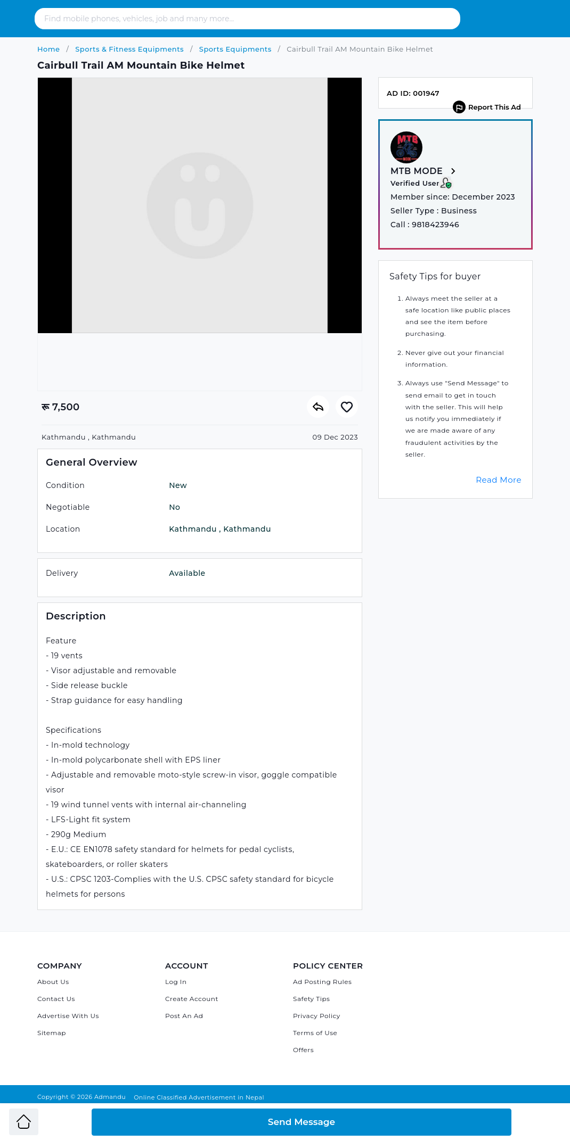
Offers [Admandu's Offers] (303, 1050)
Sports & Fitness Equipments (128, 49)
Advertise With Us (68, 1016)
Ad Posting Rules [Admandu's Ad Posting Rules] (322, 982)
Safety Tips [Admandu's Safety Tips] (311, 999)
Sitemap (51, 1033)
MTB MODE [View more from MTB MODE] (424, 171)
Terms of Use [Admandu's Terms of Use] (315, 1033)
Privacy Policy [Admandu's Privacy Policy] (316, 1016)
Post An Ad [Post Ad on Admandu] (184, 1016)
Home (48, 49)
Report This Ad (487, 107)
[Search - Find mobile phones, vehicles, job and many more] (236, 18)
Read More (499, 480)
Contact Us (56, 999)
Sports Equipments (234, 49)
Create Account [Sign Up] (191, 999)
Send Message (301, 1122)
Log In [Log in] (176, 982)
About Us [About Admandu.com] (53, 982)
